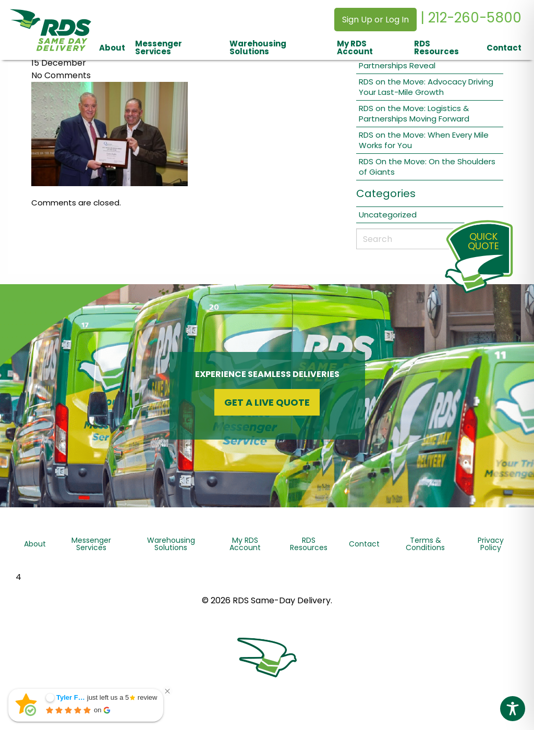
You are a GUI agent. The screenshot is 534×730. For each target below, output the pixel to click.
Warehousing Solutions (257, 47)
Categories (386, 193)
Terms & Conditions (425, 544)
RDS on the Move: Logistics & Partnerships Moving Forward (414, 113)
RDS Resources (436, 47)
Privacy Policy (491, 544)
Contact (504, 47)
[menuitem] (112, 47)
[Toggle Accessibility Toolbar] (512, 708)
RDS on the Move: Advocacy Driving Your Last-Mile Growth (426, 87)
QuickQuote (483, 241)
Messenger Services (158, 47)
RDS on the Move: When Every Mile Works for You (424, 140)
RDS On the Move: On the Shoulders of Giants (427, 166)
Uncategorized (388, 214)
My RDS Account (355, 47)
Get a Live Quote (267, 402)
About (112, 47)
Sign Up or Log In (375, 20)
